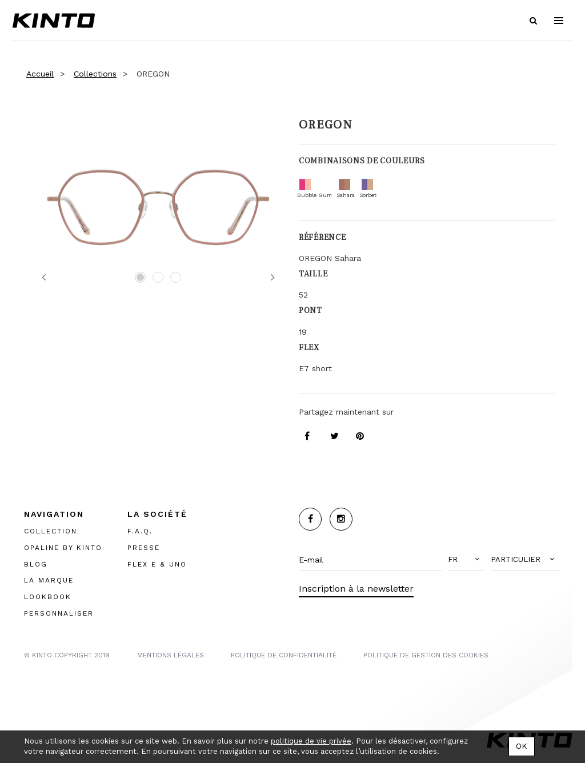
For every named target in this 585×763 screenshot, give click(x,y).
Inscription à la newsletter (356, 588)
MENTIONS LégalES (170, 655)
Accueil (40, 73)
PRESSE (143, 548)
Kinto (54, 20)
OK (521, 745)
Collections (95, 73)
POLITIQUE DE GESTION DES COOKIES (425, 655)
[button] (466, 559)
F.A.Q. (140, 531)
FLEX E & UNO (157, 564)
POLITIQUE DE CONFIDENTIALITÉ (283, 655)
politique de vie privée (311, 741)
